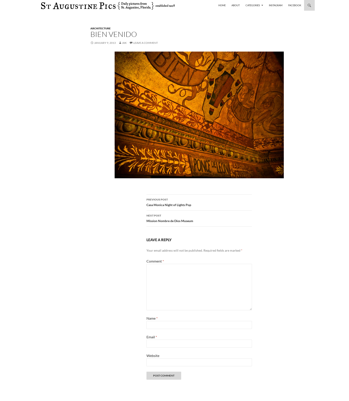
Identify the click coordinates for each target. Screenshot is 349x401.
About (235, 5)
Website (152, 355)
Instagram (275, 5)
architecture (100, 28)
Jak (124, 42)
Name (152, 318)
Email (151, 337)
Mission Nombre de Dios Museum (199, 218)
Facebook (294, 5)
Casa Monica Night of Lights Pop (199, 202)
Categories (253, 5)
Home (222, 5)
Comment (155, 261)
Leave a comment (145, 42)
